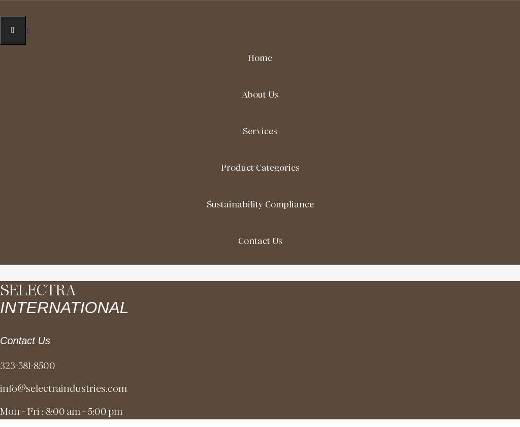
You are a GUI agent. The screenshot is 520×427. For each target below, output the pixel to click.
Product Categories (260, 168)
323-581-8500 (27, 366)
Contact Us (260, 241)
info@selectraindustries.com (63, 388)
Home (260, 58)
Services (260, 131)
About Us (260, 94)
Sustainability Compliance (260, 204)
